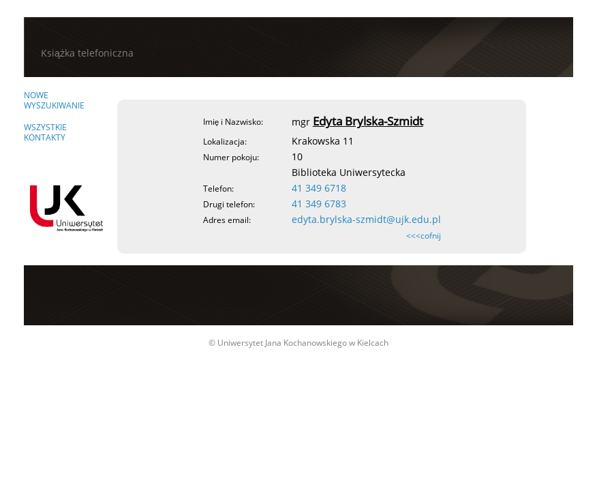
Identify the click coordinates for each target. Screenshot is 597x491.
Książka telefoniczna (87, 52)
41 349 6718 (319, 187)
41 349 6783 (319, 203)
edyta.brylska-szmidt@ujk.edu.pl (366, 219)
